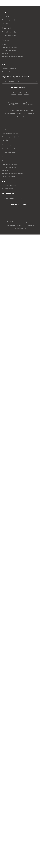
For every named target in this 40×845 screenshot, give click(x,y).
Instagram (20, 92)
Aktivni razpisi (7, 53)
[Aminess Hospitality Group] (28, 103)
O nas (4, 44)
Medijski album (7, 72)
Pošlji (36, 81)
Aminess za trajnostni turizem (12, 56)
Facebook (13, 92)
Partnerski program (9, 68)
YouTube (26, 92)
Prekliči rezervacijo (9, 35)
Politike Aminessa (8, 60)
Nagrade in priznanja (9, 47)
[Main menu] (4, 3)
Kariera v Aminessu (9, 50)
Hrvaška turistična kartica (11, 17)
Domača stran (11, 103)
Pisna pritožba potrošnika (26, 113)
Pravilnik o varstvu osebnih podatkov (20, 110)
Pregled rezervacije (9, 32)
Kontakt (5, 23)
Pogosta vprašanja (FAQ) (11, 20)
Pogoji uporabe (10, 113)
